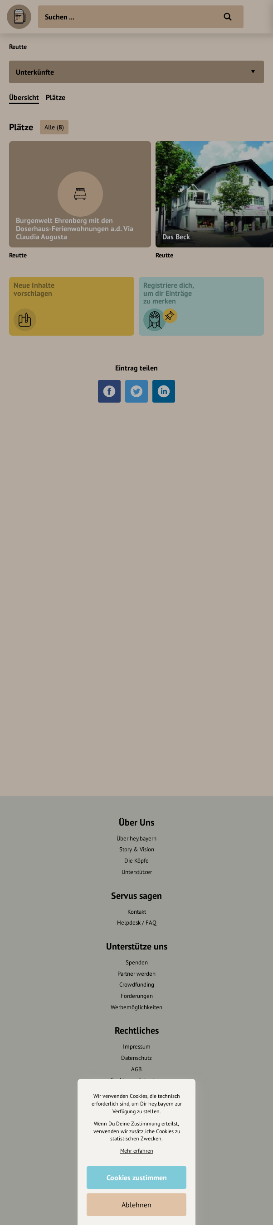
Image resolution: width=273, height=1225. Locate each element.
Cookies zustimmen (137, 1177)
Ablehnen (136, 1204)
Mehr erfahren (136, 1150)
